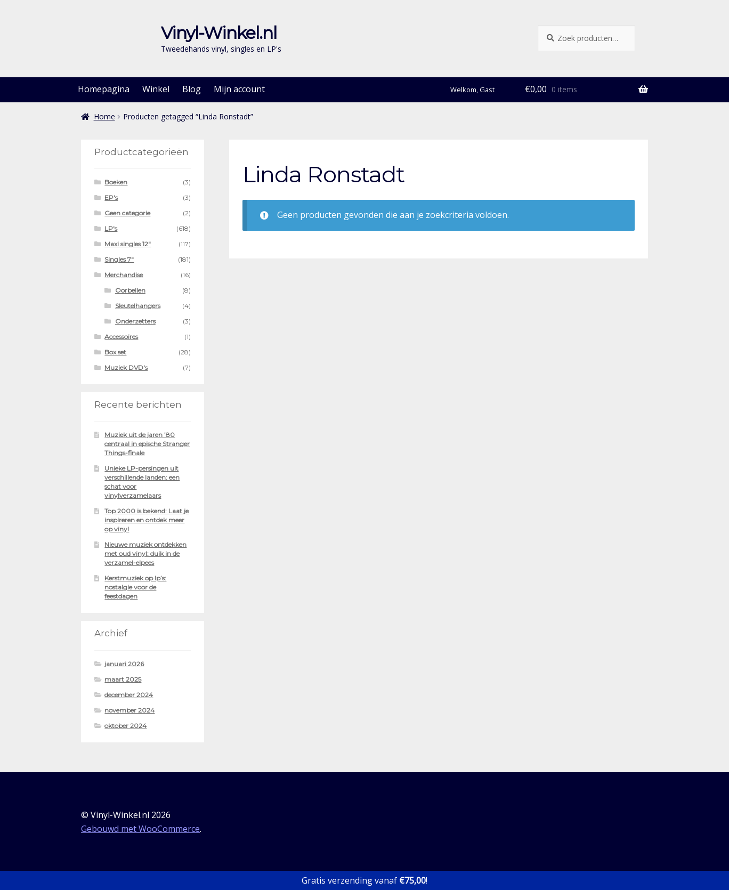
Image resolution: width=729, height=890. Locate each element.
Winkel (155, 89)
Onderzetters (135, 321)
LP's (110, 228)
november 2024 (129, 710)
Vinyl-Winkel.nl (219, 32)
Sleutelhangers (137, 306)
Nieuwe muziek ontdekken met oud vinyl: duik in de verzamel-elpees (145, 553)
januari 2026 (124, 664)
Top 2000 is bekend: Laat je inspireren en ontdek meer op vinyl (146, 520)
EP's (111, 197)
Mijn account (239, 89)
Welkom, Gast (472, 89)
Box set (115, 352)
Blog (191, 89)
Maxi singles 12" (127, 244)
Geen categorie (127, 213)
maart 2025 (122, 679)
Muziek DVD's (126, 367)
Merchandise (123, 275)
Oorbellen (130, 290)
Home (104, 116)
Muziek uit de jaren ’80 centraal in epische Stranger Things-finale (147, 444)
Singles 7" (119, 259)
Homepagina (103, 89)
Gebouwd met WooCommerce (140, 829)
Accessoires (121, 337)
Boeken (115, 182)
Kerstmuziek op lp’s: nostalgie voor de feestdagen (135, 587)
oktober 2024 (125, 726)
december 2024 (128, 695)
